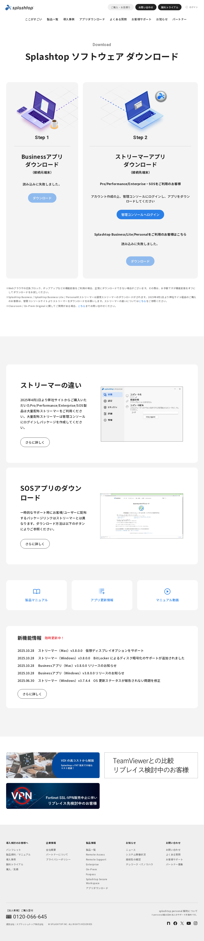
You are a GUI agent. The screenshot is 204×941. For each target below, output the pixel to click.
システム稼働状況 (136, 854)
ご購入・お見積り (121, 7)
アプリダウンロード (92, 19)
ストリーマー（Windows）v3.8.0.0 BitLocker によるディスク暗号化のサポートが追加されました (111, 658)
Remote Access (95, 854)
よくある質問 (118, 19)
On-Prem (91, 869)
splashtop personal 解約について (174, 912)
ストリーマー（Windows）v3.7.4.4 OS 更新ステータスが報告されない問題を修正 (99, 680)
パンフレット (13, 849)
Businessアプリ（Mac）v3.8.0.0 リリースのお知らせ (77, 665)
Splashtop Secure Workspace (96, 881)
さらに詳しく (35, 442)
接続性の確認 (133, 859)
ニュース (131, 849)
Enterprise (92, 864)
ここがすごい (33, 19)
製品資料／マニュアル (18, 854)
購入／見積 (12, 869)
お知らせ (162, 19)
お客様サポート (142, 19)
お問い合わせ (145, 7)
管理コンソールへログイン (140, 214)
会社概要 (51, 849)
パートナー (179, 19)
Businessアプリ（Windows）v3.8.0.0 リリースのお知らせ (81, 673)
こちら (142, 301)
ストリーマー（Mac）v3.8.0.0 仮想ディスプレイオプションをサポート (91, 650)
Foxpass (91, 874)
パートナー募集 (174, 864)
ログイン (193, 7)
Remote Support (96, 859)
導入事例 (69, 19)
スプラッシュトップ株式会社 (29, 924)
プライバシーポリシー (58, 859)
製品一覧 (52, 19)
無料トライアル (169, 7)
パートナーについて (57, 854)
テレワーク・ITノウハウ (139, 864)
